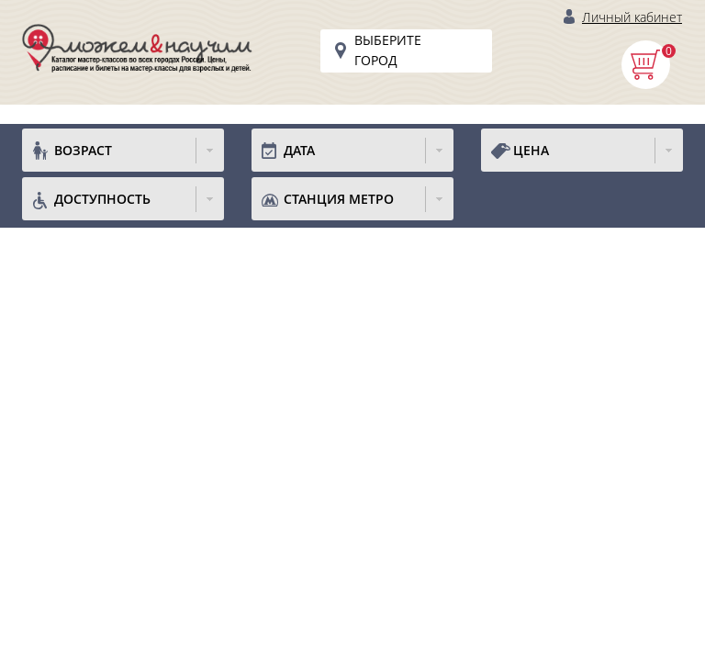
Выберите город (387, 50)
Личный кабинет (632, 17)
